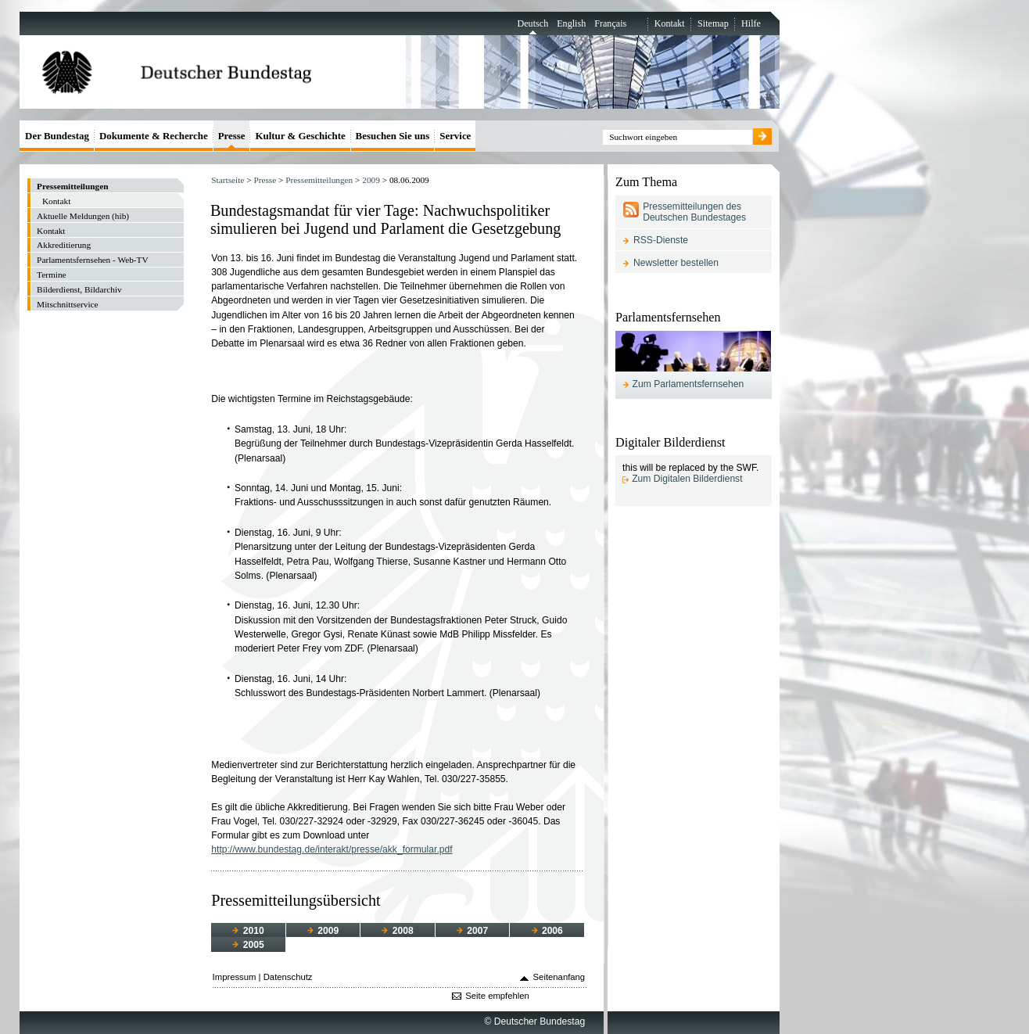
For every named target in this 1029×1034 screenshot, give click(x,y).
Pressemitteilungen (319, 180)
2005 (248, 944)
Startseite (227, 180)
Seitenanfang (559, 977)
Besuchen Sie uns (393, 136)
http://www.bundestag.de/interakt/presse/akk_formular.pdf (331, 849)
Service (455, 136)
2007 (472, 930)
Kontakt (669, 23)
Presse (264, 180)
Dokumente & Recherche (153, 136)
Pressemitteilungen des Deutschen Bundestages (694, 212)
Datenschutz (288, 977)
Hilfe (751, 23)
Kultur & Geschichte (300, 136)
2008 (397, 930)
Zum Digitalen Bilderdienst (687, 478)
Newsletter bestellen (676, 262)
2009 (371, 180)
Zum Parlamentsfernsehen (688, 384)
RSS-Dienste (660, 240)
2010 (248, 930)
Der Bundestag (57, 136)
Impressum (234, 977)
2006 (547, 930)
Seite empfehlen (497, 995)
